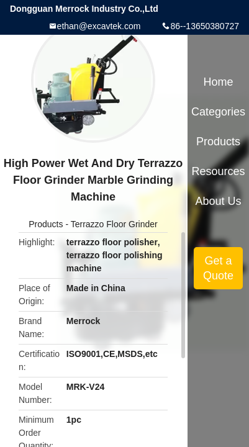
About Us (219, 201)
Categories (218, 112)
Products (46, 224)
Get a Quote (218, 268)
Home (218, 82)
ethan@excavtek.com (99, 26)
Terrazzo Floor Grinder (114, 224)
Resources (218, 171)
